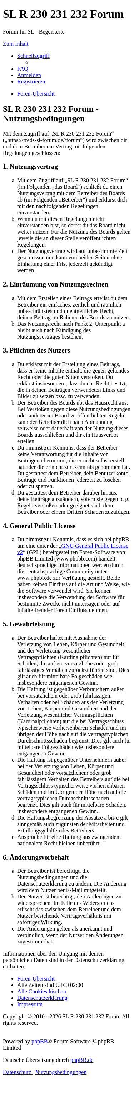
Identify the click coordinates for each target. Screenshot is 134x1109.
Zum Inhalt (16, 44)
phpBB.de (81, 1060)
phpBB (39, 1041)
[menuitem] (22, 69)
